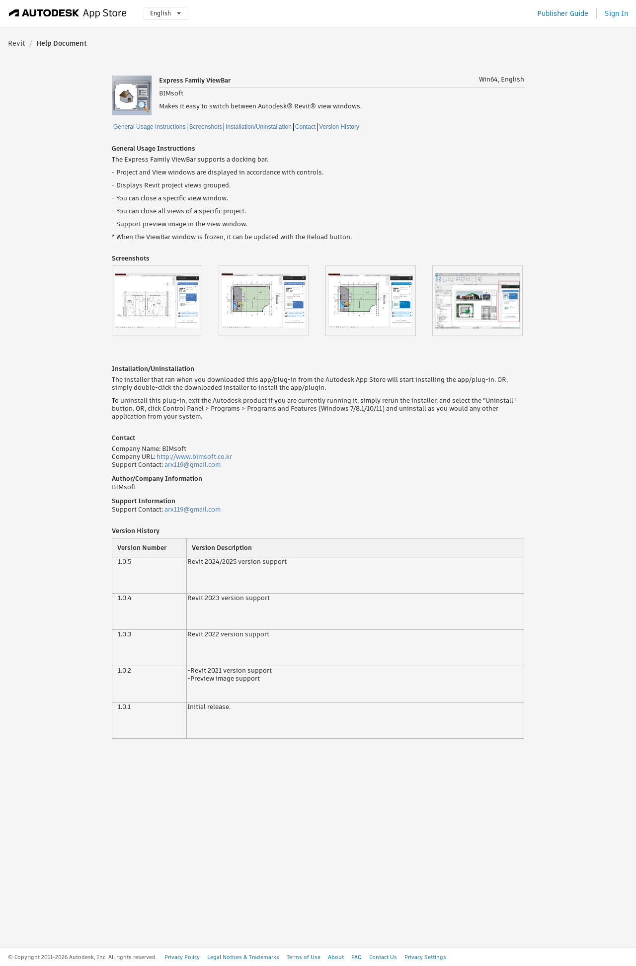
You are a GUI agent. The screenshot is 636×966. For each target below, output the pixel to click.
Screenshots (205, 126)
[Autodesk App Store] (68, 13)
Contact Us (383, 957)
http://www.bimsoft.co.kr (194, 456)
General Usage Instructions (149, 126)
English (165, 13)
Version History (339, 126)
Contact (305, 126)
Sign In (616, 13)
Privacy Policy (182, 957)
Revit (16, 43)
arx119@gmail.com (192, 464)
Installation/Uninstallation (259, 126)
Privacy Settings (425, 957)
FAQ (356, 957)
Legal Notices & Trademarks (243, 957)
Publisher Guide (562, 13)
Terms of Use (303, 957)
